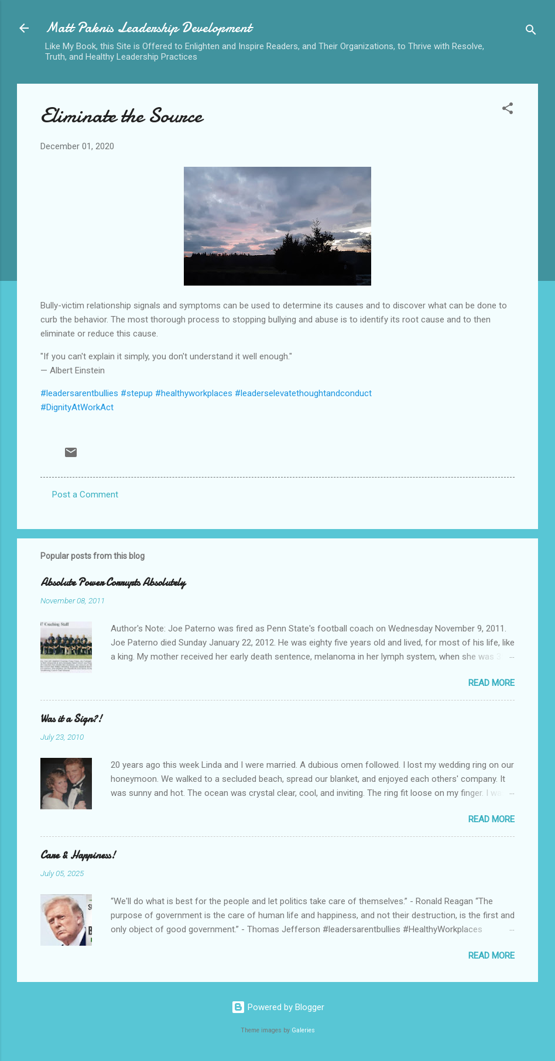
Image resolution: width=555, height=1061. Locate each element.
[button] (508, 110)
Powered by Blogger (277, 1007)
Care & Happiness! (77, 855)
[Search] (531, 32)
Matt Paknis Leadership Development (148, 27)
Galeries (303, 1030)
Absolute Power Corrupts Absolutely (112, 582)
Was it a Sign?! (71, 719)
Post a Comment (85, 494)
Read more (491, 683)
